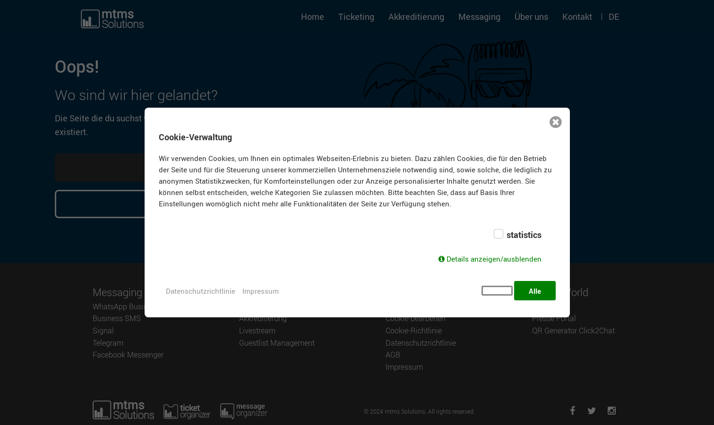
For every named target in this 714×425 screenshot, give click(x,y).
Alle (535, 291)
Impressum (260, 291)
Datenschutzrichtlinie (200, 291)
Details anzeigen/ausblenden (494, 261)
